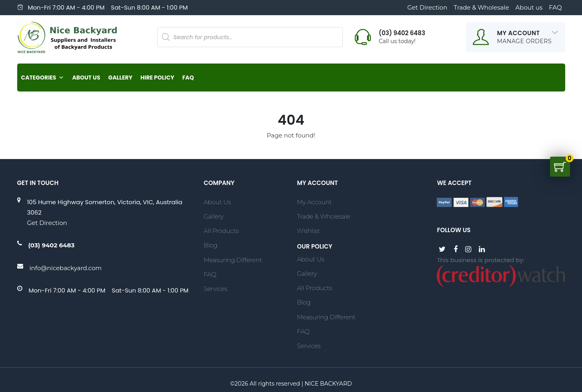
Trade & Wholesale (481, 7)
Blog (210, 245)
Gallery (120, 78)
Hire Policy (157, 78)
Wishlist (308, 231)
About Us (86, 78)
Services (215, 289)
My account (314, 202)
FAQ (555, 7)
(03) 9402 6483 (51, 245)
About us (528, 7)
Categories (42, 78)
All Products (221, 231)
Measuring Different (233, 260)
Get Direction (427, 7)
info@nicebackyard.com (66, 268)
